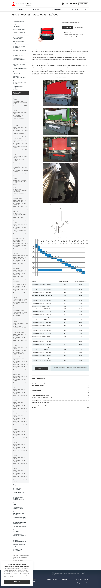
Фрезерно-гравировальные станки (19, 77)
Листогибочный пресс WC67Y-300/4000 (20, 409)
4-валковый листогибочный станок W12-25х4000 (19, 134)
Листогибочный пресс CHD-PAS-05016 (20, 290)
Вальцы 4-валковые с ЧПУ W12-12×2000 (20, 177)
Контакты (75, 9)
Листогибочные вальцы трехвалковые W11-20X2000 (19, 306)
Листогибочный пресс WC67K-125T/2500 (20, 261)
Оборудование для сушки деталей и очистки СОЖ (19, 518)
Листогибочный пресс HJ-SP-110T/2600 (19, 124)
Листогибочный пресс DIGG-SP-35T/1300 (20, 144)
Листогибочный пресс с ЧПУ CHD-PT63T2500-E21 (19, 271)
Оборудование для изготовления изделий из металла (20, 82)
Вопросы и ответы (52, 579)
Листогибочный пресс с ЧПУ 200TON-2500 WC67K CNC (19, 258)
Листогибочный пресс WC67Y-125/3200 (20, 448)
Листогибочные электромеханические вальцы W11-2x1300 (20, 317)
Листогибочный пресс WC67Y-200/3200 (20, 432)
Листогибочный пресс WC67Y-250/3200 (20, 422)
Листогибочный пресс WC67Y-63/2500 (20, 474)
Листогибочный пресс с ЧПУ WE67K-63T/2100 (19, 274)
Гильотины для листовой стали (19, 503)
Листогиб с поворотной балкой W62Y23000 (20, 210)
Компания (36, 9)
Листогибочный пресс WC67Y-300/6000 (20, 403)
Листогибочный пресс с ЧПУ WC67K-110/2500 (19, 264)
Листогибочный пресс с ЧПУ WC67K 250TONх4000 (19, 201)
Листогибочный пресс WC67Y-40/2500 (20, 477)
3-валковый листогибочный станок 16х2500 (19, 119)
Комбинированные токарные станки (18, 37)
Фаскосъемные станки (19, 29)
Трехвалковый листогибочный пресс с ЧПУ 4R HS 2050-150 (20, 300)
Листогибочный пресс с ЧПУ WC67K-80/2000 (19, 280)
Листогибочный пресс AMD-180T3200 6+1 (19, 204)
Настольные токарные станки (19, 64)
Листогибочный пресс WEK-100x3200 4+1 (19, 109)
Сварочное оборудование (19, 526)
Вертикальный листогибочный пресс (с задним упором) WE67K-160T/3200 (20, 358)
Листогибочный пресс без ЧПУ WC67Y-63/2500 (20, 267)
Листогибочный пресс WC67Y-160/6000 (20, 435)
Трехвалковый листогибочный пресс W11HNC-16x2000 (20, 309)
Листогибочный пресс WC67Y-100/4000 (20, 454)
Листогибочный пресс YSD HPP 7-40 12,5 (20, 341)
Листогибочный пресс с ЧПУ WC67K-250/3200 (19, 241)
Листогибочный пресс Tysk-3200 (20, 364)
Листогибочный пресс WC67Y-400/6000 (20, 396)
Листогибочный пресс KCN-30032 (20, 255)
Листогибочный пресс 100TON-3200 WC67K (20, 171)
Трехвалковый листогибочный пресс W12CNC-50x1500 (20, 313)
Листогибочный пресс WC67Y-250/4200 (20, 419)
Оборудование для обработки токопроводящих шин (18, 498)
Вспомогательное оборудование (17, 550)
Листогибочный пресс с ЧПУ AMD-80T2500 (19, 370)
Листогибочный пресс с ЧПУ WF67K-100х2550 (19, 218)
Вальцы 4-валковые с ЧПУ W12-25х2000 (20, 231)
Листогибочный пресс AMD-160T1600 (19, 380)
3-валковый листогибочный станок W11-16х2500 (19, 137)
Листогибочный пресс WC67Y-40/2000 (20, 480)
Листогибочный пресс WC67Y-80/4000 (20, 464)
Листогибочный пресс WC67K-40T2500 (20, 344)
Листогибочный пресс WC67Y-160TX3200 (20, 367)
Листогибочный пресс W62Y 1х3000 (19, 338)
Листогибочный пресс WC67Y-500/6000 (20, 390)
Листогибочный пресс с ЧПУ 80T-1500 (20, 386)
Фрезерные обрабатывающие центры (19, 541)
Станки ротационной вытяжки (18, 493)
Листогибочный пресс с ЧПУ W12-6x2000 (19, 335)
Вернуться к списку (17, 565)
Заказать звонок (83, 3)
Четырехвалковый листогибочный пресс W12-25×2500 (19, 214)
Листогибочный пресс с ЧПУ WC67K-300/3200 (19, 234)
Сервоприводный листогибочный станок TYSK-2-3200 (20, 167)
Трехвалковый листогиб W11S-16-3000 (20, 106)
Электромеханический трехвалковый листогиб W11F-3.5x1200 (20, 98)
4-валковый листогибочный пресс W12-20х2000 (19, 174)
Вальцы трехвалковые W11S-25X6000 (19, 297)
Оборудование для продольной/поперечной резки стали (19, 536)
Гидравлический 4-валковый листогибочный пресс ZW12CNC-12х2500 (20, 181)
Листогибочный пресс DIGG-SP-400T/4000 (20, 128)
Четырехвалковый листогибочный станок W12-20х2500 (19, 327)
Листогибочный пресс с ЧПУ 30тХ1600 (19, 383)
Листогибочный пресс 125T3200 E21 (20, 131)
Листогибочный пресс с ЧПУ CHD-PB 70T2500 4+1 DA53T (19, 284)
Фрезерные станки (18, 55)
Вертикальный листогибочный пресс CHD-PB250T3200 (20, 238)
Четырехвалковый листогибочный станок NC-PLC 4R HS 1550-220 (20, 190)
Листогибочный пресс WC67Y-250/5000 (20, 416)
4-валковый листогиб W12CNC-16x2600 (20, 150)
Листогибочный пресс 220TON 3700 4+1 (20, 113)
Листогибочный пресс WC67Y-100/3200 (20, 458)
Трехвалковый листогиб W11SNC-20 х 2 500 (20, 157)
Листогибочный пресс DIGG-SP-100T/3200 (20, 141)
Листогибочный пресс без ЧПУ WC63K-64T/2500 (20, 377)
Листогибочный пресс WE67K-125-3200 (20, 225)
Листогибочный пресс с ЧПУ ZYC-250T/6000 (20, 362)
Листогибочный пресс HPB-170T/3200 (19, 246)
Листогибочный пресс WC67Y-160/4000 (20, 438)
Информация (56, 9)
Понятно (17, 581)
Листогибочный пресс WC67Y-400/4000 (20, 399)
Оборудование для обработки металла (18, 508)
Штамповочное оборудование (17, 488)
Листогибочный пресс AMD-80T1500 (19, 228)
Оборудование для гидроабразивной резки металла (19, 513)
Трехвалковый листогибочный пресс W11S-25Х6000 (20, 197)
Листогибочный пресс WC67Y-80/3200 (20, 467)
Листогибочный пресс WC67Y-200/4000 (20, 429)
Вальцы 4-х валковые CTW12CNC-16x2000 (20, 324)
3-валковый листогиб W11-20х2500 (19, 160)
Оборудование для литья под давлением (19, 523)
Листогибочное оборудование (17, 93)
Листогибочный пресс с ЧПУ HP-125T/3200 (20, 252)
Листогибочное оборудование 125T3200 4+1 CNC (20, 147)
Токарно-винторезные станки (19, 33)
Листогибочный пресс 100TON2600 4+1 (18, 116)
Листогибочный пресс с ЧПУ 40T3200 (19, 221)
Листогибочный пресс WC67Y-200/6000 (20, 425)
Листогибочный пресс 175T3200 (20, 243)
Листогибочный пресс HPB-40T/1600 (19, 293)
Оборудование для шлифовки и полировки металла (19, 88)
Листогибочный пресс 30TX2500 (20, 350)
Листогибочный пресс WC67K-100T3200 (20, 348)
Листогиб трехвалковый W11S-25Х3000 (20, 320)
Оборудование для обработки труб (18, 72)
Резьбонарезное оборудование (17, 25)
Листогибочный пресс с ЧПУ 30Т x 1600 (20, 207)
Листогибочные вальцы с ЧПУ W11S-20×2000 (20, 303)
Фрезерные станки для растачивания (19, 46)
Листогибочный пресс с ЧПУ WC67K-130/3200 (19, 249)
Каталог (20, 9)
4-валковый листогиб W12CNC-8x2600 (20, 154)
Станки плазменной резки (20, 68)
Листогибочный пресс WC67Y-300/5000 (20, 406)
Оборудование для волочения (18, 530)
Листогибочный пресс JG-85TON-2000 (19, 277)
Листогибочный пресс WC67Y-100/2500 (20, 461)
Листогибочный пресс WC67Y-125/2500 (20, 451)
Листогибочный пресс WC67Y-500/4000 (20, 393)
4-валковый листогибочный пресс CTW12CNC (19, 194)
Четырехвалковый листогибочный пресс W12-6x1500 (19, 186)
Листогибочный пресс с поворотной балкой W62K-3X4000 (19, 353)
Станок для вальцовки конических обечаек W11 (19, 163)
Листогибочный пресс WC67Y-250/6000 (20, 412)
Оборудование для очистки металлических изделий (19, 60)
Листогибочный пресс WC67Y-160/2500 (20, 445)
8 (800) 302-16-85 (71, 3)
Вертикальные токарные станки (19, 51)
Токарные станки (17, 485)
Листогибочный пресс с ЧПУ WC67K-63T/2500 (19, 374)
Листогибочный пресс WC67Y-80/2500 (20, 471)
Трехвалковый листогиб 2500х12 (20, 121)
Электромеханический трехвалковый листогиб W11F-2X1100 (20, 102)
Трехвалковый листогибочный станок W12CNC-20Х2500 (20, 331)
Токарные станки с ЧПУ (19, 21)
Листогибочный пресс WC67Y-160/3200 (20, 442)
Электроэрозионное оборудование (18, 42)
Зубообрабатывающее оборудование (19, 545)
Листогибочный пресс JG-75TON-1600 (19, 287)
